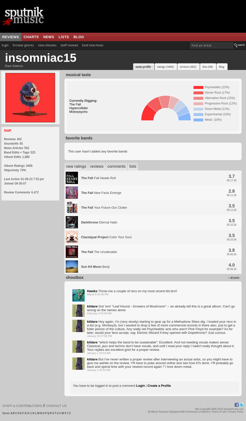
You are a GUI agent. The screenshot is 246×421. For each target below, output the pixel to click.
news (48, 37)
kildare (92, 306)
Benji (95, 267)
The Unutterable (99, 252)
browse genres (23, 45)
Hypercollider (78, 108)
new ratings (76, 166)
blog (79, 37)
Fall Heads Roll (98, 178)
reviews (10, 37)
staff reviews (69, 45)
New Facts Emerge (101, 193)
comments (117, 166)
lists (64, 37)
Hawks (92, 291)
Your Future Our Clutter (104, 207)
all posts (234, 277)
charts (31, 37)
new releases (47, 45)
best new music (93, 45)
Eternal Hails (99, 222)
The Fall (75, 104)
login (5, 45)
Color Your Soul (106, 237)
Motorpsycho (78, 112)
